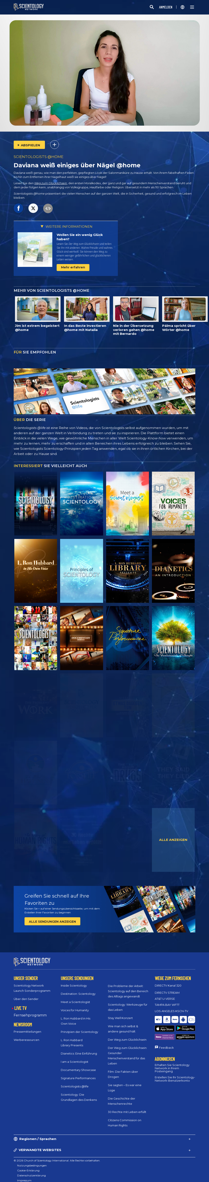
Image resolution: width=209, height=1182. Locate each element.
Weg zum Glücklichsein (50, 183)
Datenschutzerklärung (31, 1171)
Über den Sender (26, 995)
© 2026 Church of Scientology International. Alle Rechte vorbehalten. (57, 1156)
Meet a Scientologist (75, 998)
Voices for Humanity (75, 1006)
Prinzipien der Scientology (79, 1028)
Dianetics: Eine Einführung (79, 1049)
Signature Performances (78, 1074)
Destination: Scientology (78, 990)
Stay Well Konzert (120, 1014)
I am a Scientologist (74, 1057)
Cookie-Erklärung (28, 1166)
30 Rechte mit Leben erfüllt (127, 1108)
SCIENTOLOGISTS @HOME (38, 157)
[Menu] (192, 7)
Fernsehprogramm (30, 1011)
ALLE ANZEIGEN (173, 840)
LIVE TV (20, 1004)
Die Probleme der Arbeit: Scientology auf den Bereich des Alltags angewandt (128, 987)
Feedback (166, 1031)
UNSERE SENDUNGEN (77, 974)
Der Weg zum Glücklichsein (127, 1035)
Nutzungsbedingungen (32, 1161)
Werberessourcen (26, 1036)
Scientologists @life (75, 1082)
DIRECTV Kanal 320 (168, 981)
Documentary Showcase (78, 1066)
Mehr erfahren (73, 267)
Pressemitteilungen (27, 1027)
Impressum (24, 1176)
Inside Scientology (74, 981)
